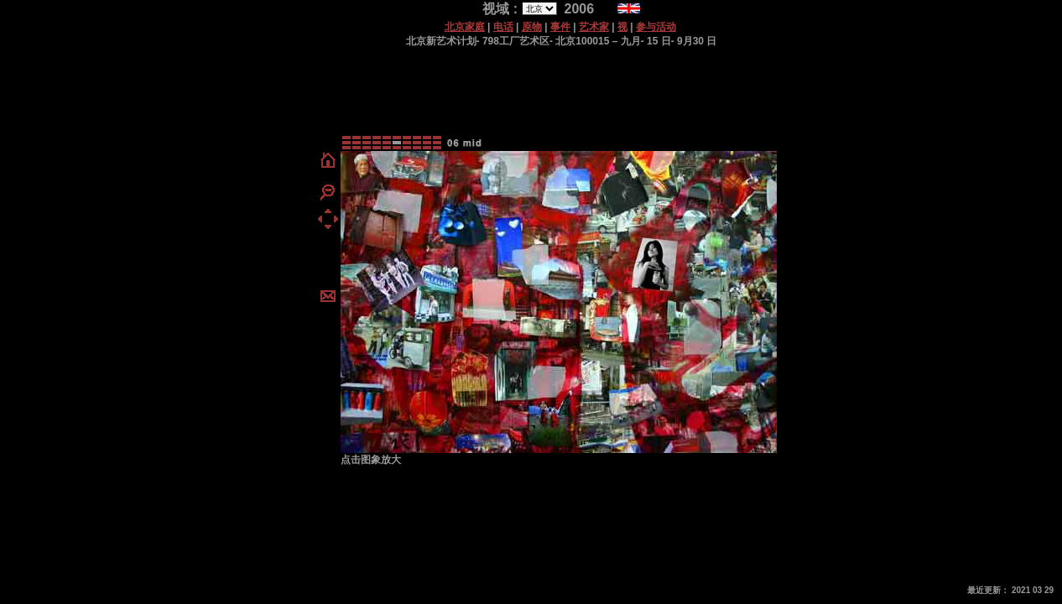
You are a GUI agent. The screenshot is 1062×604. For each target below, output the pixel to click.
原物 (532, 27)
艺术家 (594, 27)
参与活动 (656, 27)
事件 (560, 27)
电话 (503, 27)
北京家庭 (465, 27)
